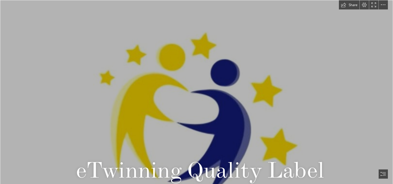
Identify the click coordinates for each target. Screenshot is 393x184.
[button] (349, 4)
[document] (196, 92)
